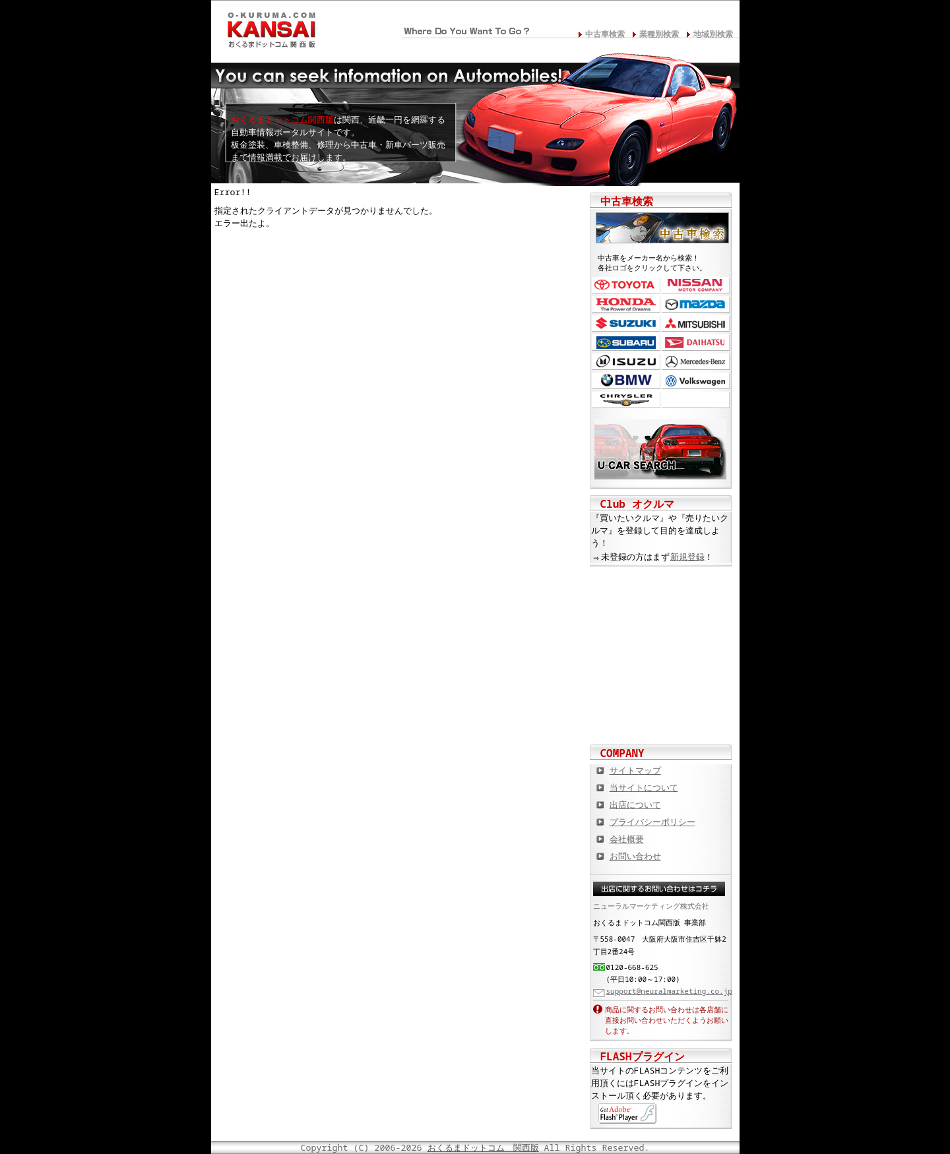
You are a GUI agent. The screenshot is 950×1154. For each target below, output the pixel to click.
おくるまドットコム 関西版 (483, 1147)
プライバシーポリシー (652, 822)
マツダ (696, 304)
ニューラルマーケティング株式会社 (651, 906)
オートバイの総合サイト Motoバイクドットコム (661, 675)
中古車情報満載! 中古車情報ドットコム (661, 632)
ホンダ (626, 304)
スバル (626, 342)
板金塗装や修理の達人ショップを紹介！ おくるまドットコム (661, 718)
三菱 (696, 323)
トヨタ (626, 285)
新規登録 (687, 556)
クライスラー (626, 400)
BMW (626, 381)
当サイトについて (644, 787)
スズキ (626, 323)
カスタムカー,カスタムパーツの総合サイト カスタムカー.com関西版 (661, 589)
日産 (696, 285)
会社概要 (627, 839)
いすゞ (626, 361)
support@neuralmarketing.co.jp (669, 991)
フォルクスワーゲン (696, 381)
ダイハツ (696, 342)
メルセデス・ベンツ (696, 361)
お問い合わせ (635, 856)
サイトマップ (635, 770)
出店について (635, 804)
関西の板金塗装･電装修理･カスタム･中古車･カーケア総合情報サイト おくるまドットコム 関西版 (270, 27)
